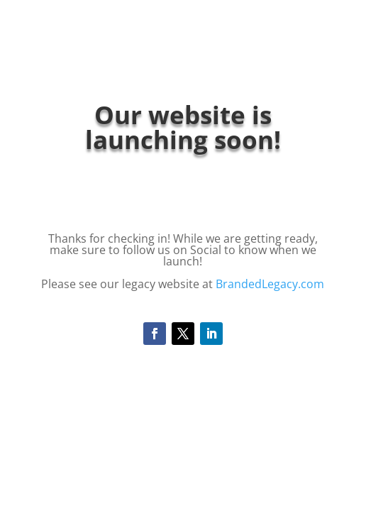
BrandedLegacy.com (270, 284)
